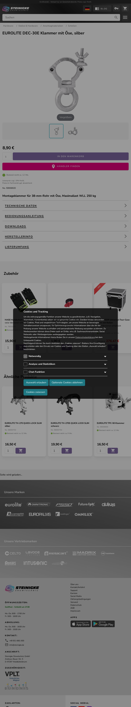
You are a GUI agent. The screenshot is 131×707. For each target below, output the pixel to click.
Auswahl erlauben (36, 382)
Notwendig (35, 356)
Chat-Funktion (37, 372)
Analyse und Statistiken (42, 364)
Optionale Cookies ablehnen (67, 382)
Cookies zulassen (35, 392)
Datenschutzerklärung (85, 337)
